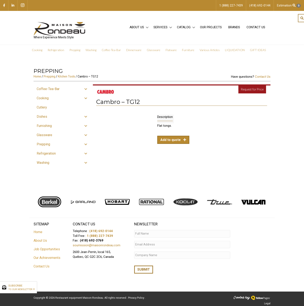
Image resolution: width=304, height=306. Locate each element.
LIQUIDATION (235, 50)
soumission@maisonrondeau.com (96, 245)
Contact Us (256, 27)
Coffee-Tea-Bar (111, 50)
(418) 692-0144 (101, 231)
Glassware (153, 50)
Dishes (42, 117)
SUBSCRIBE (21, 287)
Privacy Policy (136, 296)
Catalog (184, 27)
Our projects (211, 27)
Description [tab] (165, 117)
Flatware (171, 50)
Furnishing (44, 126)
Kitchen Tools (66, 76)
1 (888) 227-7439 (100, 236)
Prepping (74, 50)
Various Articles (210, 50)
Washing (91, 50)
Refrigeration (56, 50)
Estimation (289, 6)
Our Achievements (47, 258)
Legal (267, 302)
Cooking (37, 50)
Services (160, 27)
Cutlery (42, 107)
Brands (234, 27)
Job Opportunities (47, 249)
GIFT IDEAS (258, 50)
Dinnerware (134, 50)
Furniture (188, 50)
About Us (137, 27)
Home (37, 76)
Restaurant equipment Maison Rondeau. (79, 296)
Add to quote (171, 140)
